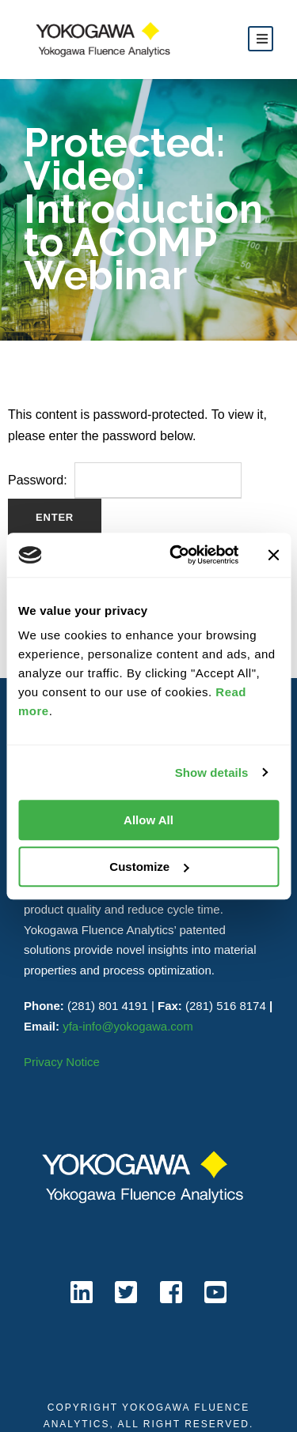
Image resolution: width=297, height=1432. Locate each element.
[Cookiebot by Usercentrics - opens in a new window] (177, 555)
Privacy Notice (62, 1061)
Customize (148, 866)
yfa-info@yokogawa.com (127, 1026)
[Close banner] (273, 554)
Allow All (148, 820)
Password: (125, 480)
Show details (212, 772)
